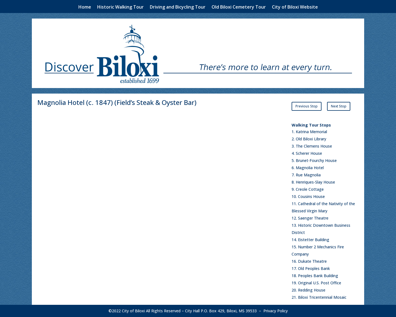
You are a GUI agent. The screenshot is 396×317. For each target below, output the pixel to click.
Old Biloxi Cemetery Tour (239, 7)
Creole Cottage (310, 189)
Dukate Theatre (312, 261)
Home (84, 7)
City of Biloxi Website (295, 7)
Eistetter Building (313, 239)
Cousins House (311, 196)
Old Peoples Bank (314, 268)
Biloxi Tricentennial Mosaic (322, 297)
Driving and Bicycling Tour (177, 7)
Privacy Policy (275, 310)
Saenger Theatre (313, 218)
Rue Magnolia (308, 174)
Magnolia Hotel (310, 167)
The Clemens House (314, 146)
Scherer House (309, 153)
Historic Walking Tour (120, 7)
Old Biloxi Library (311, 138)
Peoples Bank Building (318, 275)
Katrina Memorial (311, 131)
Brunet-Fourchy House (316, 160)
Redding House (311, 290)
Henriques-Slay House (315, 182)
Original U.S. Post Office (319, 282)
